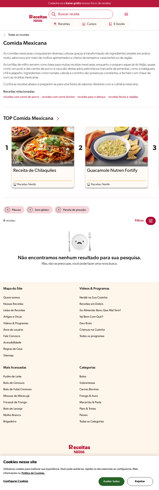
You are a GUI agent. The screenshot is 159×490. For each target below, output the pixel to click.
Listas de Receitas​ (14, 310)
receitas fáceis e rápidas (123, 97)
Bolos (83, 376)
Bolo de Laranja (12, 408)
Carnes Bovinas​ (89, 389)
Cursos (89, 24)
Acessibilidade (12, 342)
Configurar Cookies (15, 481)
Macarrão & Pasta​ (90, 402)
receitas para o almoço (91, 97)
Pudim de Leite (12, 376)
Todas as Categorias (92, 421)
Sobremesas (87, 383)
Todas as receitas (18, 35)
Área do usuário (13, 329)
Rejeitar (140, 481)
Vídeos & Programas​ (15, 323)
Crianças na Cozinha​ (92, 329)
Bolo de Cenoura (13, 383)
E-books (117, 24)
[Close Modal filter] (151, 221)
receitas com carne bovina (58, 97)
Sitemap (8, 355)
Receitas (61, 24)
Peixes (84, 415)
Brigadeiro (9, 421)
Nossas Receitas (13, 304)
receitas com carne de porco (21, 97)
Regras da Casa (12, 349)
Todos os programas (92, 336)
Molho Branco (12, 415)
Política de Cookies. (33, 473)
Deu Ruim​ (86, 323)
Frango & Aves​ (89, 396)
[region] (79, 473)
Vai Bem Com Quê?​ (91, 316)
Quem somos (11, 297)
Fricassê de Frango (15, 402)
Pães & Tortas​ (88, 408)
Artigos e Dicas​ (12, 316)
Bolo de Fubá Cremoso (17, 389)
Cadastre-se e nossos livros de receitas (79, 3)
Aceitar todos (111, 481)
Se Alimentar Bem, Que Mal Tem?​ (100, 310)
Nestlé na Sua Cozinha (93, 297)
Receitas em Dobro (91, 304)
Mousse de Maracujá (16, 396)
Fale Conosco (11, 336)
